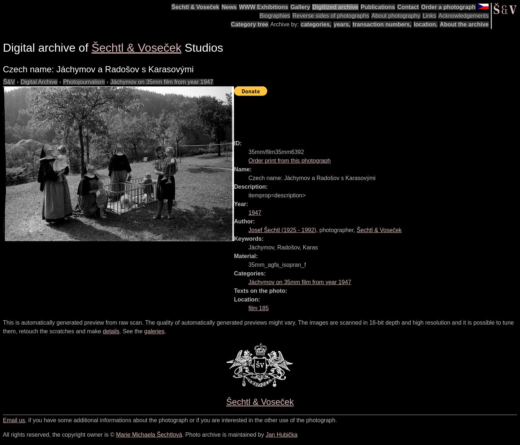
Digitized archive (335, 7)
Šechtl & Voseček (195, 7)
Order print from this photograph (289, 161)
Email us (14, 420)
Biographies (275, 16)
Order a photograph (448, 7)
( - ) (282, 230)
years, (342, 24)
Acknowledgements (463, 16)
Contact (408, 7)
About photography (396, 16)
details (111, 331)
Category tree (249, 24)
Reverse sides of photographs (330, 16)
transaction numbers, (381, 24)
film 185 (258, 308)
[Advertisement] (365, 114)
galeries (154, 331)
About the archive (464, 24)
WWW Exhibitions (263, 7)
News (229, 7)
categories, (316, 24)
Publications (378, 7)
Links (429, 16)
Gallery (300, 7)
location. (426, 24)
